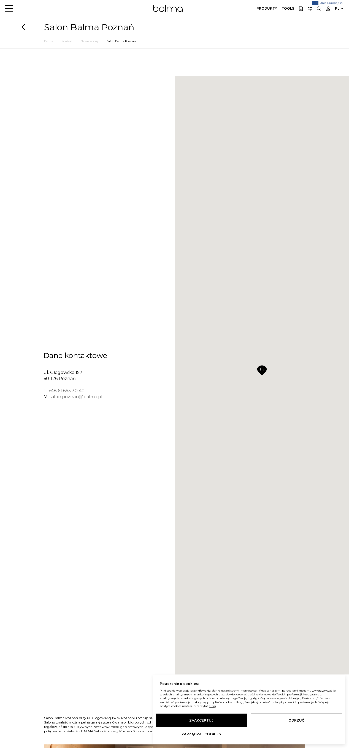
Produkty (266, 8)
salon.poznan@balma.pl (76, 396)
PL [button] (337, 8)
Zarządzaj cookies (201, 734)
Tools (288, 8)
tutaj (212, 706)
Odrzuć (296, 720)
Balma (168, 8)
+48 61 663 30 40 (66, 390)
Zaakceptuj (201, 720)
